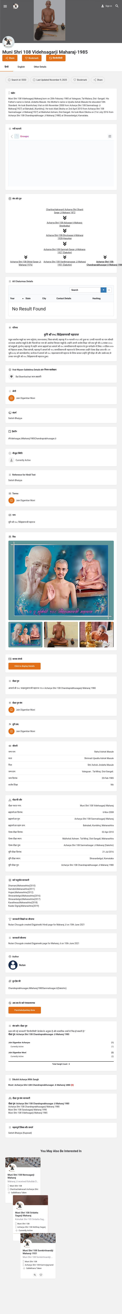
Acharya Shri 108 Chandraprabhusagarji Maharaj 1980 (34, 1122)
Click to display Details (25, 681)
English (21, 67)
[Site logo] (16, 6)
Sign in (109, 6)
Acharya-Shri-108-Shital (21, 261)
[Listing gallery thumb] (61, 595)
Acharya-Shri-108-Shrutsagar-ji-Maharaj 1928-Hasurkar (64, 234)
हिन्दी (7, 67)
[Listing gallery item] (25, 650)
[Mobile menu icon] (5, 6)
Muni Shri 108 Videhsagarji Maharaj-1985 (27, 1128)
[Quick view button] (19, 1214)
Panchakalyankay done (25, 1025)
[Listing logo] (8, 42)
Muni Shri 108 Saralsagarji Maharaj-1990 (27, 1125)
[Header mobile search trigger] (117, 6)
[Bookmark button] (25, 1214)
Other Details (40, 67)
